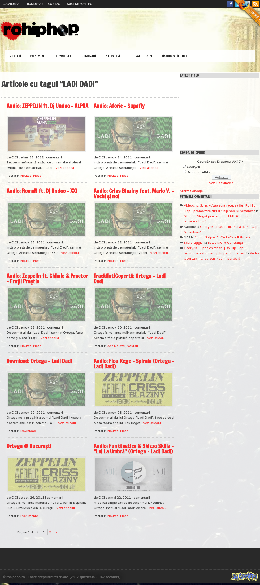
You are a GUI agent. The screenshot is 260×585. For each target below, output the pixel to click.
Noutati (15, 56)
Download (63, 56)
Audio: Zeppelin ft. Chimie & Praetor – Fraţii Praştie (47, 278)
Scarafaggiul (193, 243)
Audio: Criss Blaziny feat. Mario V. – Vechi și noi (134, 193)
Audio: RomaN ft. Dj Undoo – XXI (42, 191)
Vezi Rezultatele (221, 183)
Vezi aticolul (64, 168)
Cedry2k (193, 167)
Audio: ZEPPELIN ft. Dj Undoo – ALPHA (47, 106)
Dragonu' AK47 (198, 172)
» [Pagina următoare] (56, 532)
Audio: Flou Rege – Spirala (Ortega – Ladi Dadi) (134, 363)
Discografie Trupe (175, 56)
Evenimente (38, 56)
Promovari (88, 56)
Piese (37, 176)
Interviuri (112, 56)
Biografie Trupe (141, 56)
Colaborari (11, 4)
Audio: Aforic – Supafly (119, 106)
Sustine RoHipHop (80, 4)
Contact (55, 4)
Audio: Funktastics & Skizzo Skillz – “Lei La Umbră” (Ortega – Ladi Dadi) (134, 448)
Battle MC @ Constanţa (225, 243)
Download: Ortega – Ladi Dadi (39, 361)
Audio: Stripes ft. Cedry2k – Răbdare (222, 237)
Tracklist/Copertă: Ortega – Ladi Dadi (130, 278)
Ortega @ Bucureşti (29, 446)
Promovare (34, 4)
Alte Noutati (116, 346)
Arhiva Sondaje (191, 191)
